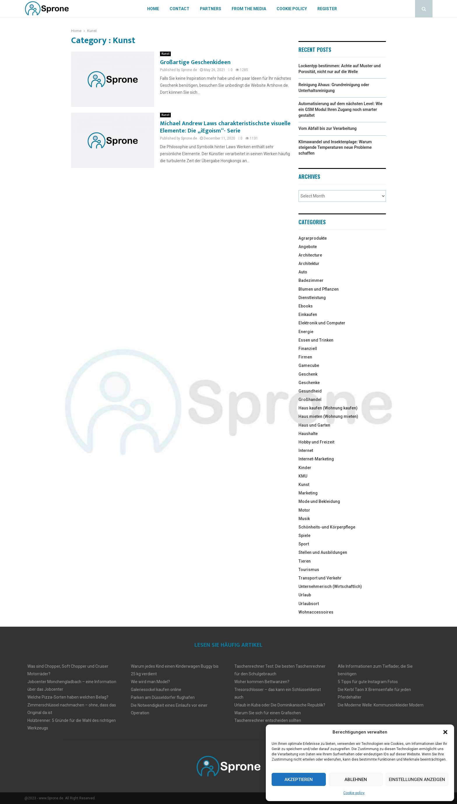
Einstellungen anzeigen (417, 779)
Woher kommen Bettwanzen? (261, 681)
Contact (179, 8)
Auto (302, 272)
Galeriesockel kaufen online (156, 689)
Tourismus (308, 569)
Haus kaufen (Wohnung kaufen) (328, 408)
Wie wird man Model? (150, 681)
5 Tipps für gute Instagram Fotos (368, 681)
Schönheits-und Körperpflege (326, 527)
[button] (445, 732)
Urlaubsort (308, 603)
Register (327, 8)
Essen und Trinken (315, 340)
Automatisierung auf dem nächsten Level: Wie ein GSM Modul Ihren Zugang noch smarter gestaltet (340, 109)
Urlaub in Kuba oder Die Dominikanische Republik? (279, 705)
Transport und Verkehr (320, 578)
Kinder (304, 467)
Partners (210, 8)
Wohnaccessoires (315, 612)
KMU (302, 476)
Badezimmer (311, 280)
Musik (304, 518)
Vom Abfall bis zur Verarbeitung (327, 128)
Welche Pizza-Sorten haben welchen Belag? (67, 697)
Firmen (305, 357)
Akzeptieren (298, 779)
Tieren (304, 561)
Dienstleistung (312, 297)
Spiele (304, 535)
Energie (305, 331)
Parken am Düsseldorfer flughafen (163, 697)
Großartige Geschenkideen (195, 62)
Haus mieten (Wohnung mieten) (328, 416)
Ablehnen (355, 779)
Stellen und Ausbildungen (322, 552)
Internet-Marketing (316, 459)
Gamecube (308, 365)
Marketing (308, 493)
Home (153, 8)
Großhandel (309, 399)
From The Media (249, 8)
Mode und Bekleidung (319, 501)
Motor (304, 510)
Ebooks (305, 306)
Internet (305, 450)
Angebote (307, 246)
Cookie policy (354, 793)
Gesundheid (310, 391)
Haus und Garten (314, 425)
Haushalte (308, 433)
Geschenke (309, 382)
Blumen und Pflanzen (318, 289)
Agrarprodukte (312, 238)
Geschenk (307, 374)
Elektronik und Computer (321, 323)
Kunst (165, 53)
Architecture (310, 255)
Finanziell (307, 348)
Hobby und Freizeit (316, 442)
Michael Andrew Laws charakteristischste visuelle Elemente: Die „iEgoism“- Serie (225, 127)
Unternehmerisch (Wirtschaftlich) (330, 586)
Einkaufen (307, 314)
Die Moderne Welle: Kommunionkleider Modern (380, 705)
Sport (303, 544)
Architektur (308, 263)
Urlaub (304, 595)
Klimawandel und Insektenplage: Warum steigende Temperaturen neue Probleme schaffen (335, 147)
